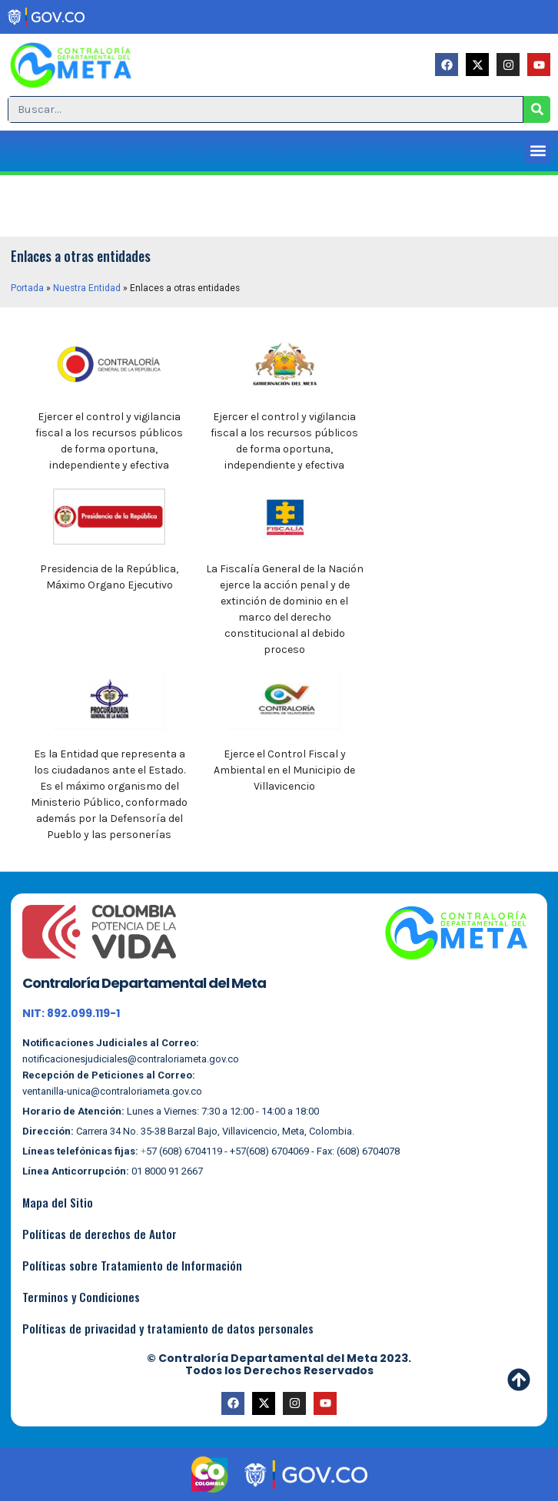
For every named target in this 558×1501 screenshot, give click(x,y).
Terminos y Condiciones (81, 1296)
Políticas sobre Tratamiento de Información (132, 1265)
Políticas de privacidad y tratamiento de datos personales (168, 1328)
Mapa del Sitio (57, 1202)
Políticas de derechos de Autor (99, 1233)
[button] (537, 151)
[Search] (536, 109)
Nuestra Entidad (87, 288)
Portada (27, 288)
